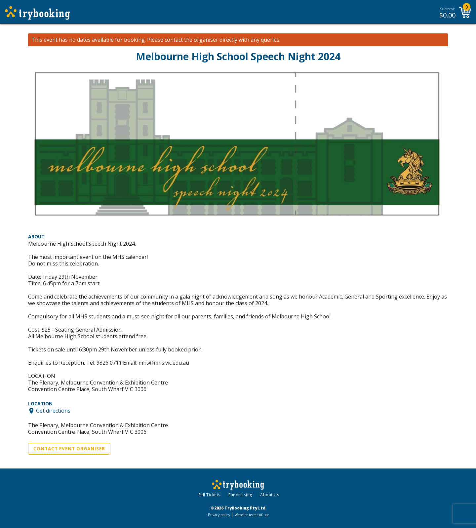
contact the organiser (191, 40)
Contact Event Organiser (69, 449)
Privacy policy (219, 514)
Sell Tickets (209, 495)
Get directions (53, 410)
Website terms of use (252, 514)
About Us (269, 495)
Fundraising (240, 495)
